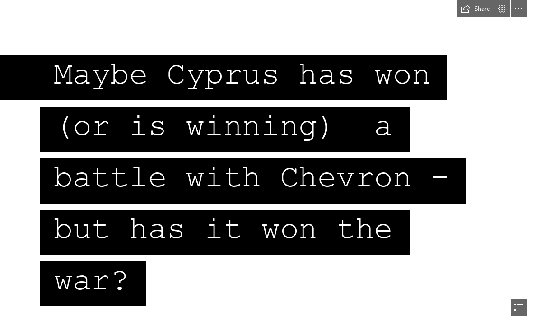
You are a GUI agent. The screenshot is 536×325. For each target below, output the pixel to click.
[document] (268, 162)
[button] (475, 8)
